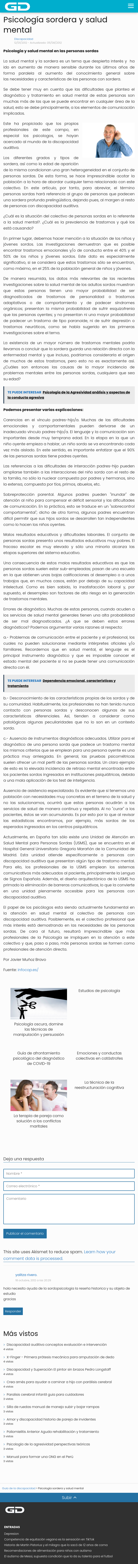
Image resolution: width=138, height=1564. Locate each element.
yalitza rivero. (26, 1274)
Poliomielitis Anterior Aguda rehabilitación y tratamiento (53, 1431)
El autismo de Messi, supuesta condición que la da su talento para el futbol (58, 1556)
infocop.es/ (28, 969)
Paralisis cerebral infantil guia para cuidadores (45, 1394)
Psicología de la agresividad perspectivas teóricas (48, 1444)
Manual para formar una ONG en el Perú (40, 1456)
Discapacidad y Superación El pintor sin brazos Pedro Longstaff (59, 1369)
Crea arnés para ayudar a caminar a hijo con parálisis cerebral (59, 1382)
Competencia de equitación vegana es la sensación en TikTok (49, 1539)
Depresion (11, 1534)
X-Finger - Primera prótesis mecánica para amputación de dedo (60, 1357)
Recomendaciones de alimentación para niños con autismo (48, 1551)
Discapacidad (23, 39)
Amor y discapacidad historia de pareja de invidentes (51, 1419)
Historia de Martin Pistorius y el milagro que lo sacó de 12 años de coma (56, 1545)
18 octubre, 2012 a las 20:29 (33, 1280)
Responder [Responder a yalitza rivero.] (13, 1311)
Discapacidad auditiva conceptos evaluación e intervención (57, 1344)
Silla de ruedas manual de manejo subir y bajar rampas (53, 1406)
